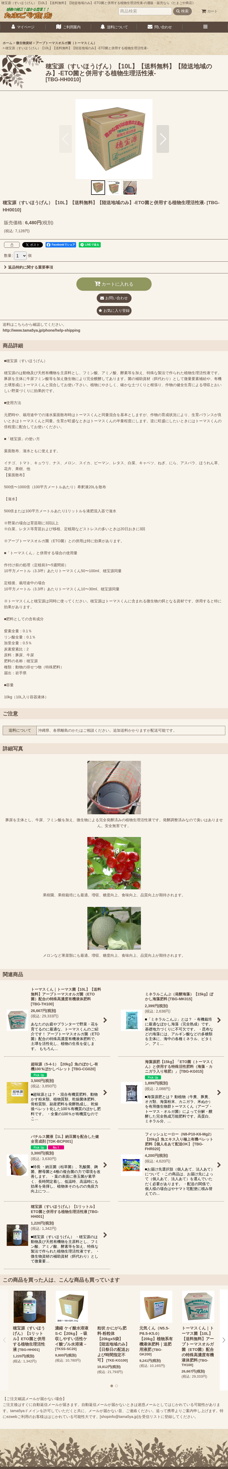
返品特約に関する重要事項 (28, 267)
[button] (205, 27)
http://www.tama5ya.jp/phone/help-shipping (41, 330)
